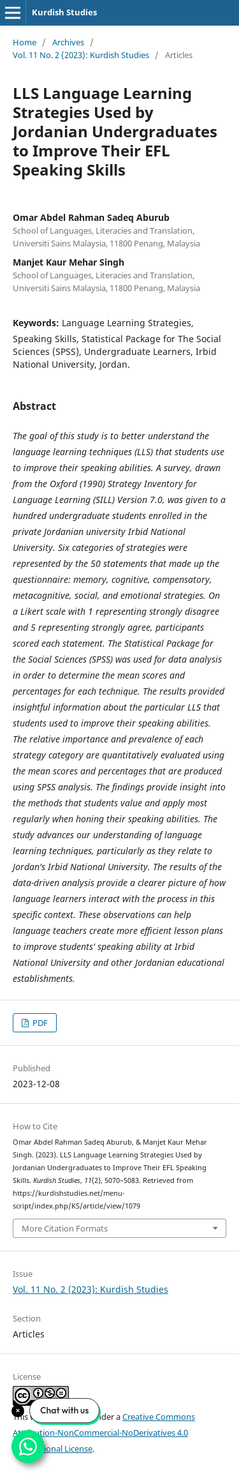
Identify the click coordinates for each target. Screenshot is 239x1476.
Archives (68, 42)
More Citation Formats (65, 1228)
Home (24, 42)
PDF (39, 1022)
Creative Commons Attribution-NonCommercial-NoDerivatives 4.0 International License (104, 1432)
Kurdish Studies (64, 12)
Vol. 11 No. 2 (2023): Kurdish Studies (81, 55)
